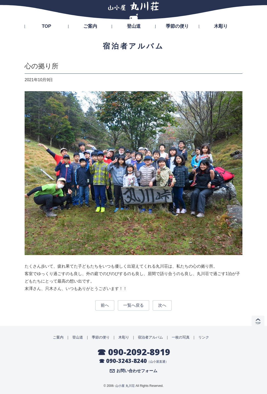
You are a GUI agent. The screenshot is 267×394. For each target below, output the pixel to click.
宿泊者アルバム (150, 337)
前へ (105, 305)
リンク (203, 337)
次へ (162, 305)
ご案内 (90, 26)
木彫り (221, 26)
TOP (46, 26)
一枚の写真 (181, 337)
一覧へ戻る (133, 305)
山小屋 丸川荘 (125, 386)
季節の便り (177, 26)
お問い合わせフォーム (136, 371)
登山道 (134, 26)
